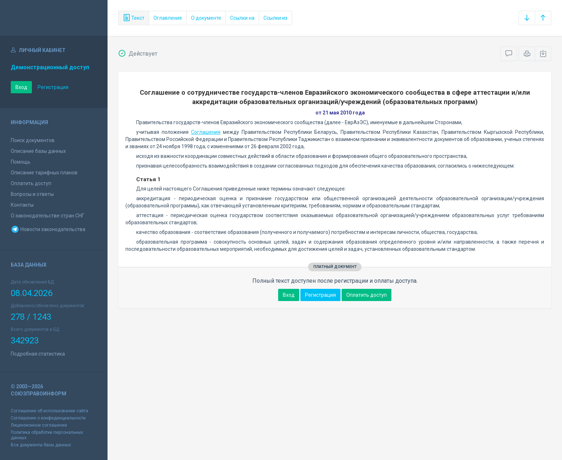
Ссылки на (242, 18)
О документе (206, 18)
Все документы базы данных (41, 444)
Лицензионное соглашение (39, 425)
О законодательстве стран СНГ (47, 216)
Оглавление (167, 18)
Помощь (20, 162)
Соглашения (205, 132)
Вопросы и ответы (32, 194)
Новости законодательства (48, 229)
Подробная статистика (38, 354)
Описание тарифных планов (44, 172)
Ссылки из (275, 18)
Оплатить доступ (31, 183)
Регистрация (53, 87)
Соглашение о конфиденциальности (48, 418)
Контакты (22, 205)
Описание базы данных (38, 151)
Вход (21, 87)
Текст (133, 18)
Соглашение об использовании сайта (49, 410)
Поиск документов (32, 140)
